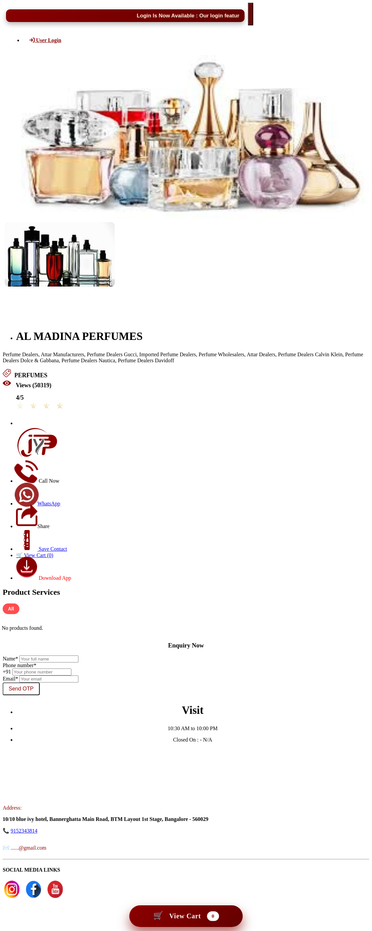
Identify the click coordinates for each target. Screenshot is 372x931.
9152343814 (24, 831)
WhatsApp (38, 503)
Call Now (37, 481)
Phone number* (19, 665)
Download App (43, 578)
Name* (10, 658)
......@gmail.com (28, 848)
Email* (10, 678)
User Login (45, 40)
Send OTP (21, 688)
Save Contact (41, 549)
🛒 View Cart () (34, 555)
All (11, 608)
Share (32, 526)
